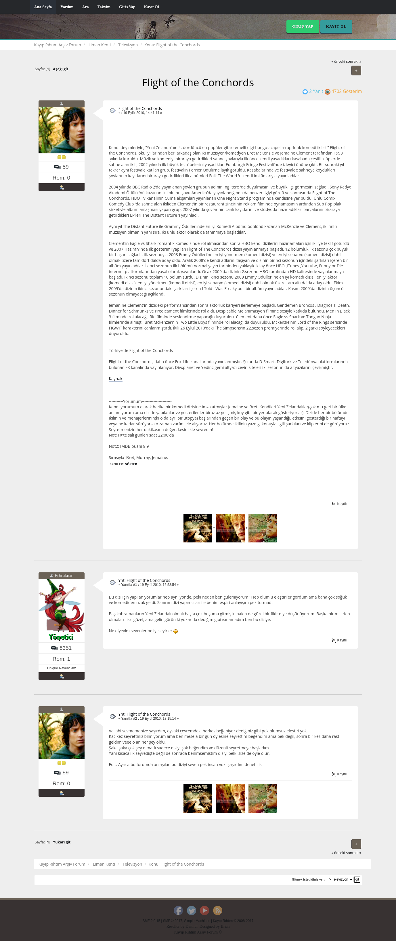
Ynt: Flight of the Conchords (144, 580)
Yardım (66, 7)
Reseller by (175, 926)
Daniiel (191, 926)
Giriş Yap (127, 7)
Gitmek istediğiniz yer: (308, 879)
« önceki (338, 61)
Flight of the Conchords (140, 108)
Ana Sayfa (43, 7)
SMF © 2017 (172, 921)
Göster (131, 464)
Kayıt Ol (151, 7)
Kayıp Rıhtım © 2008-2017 (233, 921)
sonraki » (353, 61)
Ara (85, 7)
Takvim (103, 7)
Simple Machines (197, 921)
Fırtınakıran (64, 575)
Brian (225, 926)
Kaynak (116, 378)
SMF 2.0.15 (151, 921)
